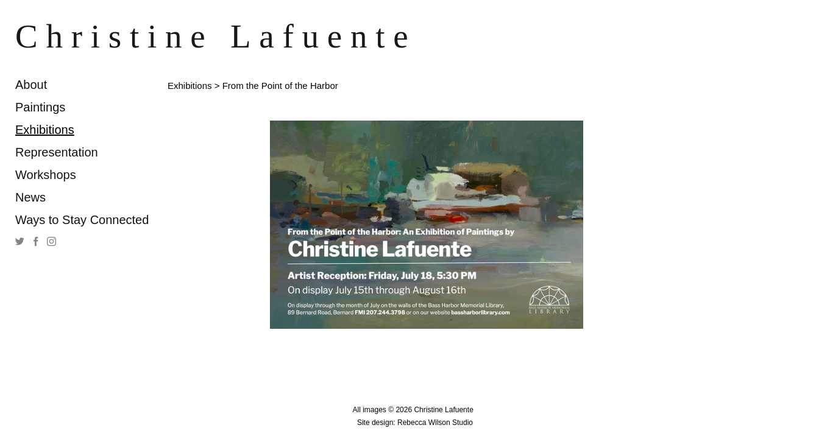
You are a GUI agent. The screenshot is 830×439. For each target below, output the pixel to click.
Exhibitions (44, 129)
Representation (56, 152)
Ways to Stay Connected (82, 220)
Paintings (40, 107)
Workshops (45, 174)
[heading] (45, 36)
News (30, 197)
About (31, 84)
